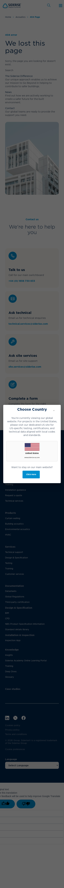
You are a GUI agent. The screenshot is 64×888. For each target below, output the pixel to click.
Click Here (31, 474)
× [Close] (54, 410)
